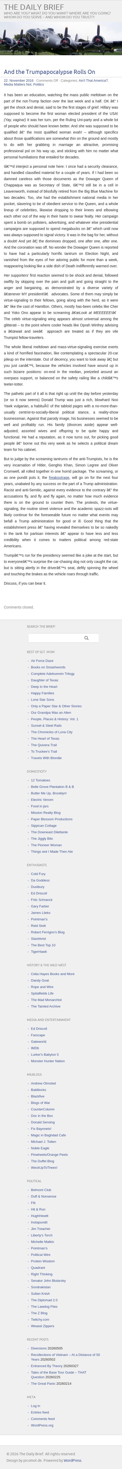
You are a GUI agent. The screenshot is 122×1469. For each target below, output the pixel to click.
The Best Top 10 (43, 945)
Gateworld (38, 1042)
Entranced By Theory (47, 1366)
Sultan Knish (40, 1294)
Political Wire (41, 1255)
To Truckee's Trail (44, 751)
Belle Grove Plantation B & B (52, 787)
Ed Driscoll (39, 893)
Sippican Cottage (44, 826)
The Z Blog (39, 1313)
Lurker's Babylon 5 (45, 1055)
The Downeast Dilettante (49, 832)
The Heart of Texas (45, 738)
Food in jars (40, 806)
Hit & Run (38, 1209)
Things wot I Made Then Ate (52, 852)
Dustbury (38, 887)
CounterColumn (43, 1109)
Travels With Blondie (46, 758)
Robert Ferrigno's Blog (48, 932)
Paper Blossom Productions (52, 819)
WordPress (72, 1461)
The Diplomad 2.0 (44, 1300)
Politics (38, 84)
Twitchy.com (40, 1319)
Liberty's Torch (42, 1235)
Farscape (38, 1035)
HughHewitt (39, 1216)
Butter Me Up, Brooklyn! (49, 793)
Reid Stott (38, 926)
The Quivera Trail (44, 745)
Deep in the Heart (44, 687)
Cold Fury (38, 874)
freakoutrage (59, 477)
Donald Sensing (43, 1122)
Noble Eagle (40, 1148)
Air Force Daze (42, 661)
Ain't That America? (93, 80)
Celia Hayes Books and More (53, 974)
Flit (33, 1203)
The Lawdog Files (44, 1307)
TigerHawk (39, 952)
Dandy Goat (40, 980)
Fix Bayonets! (41, 1129)
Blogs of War (40, 1103)
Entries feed (40, 1412)
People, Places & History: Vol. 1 (54, 719)
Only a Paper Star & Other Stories (56, 706)
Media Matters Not (17, 84)
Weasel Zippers (42, 1326)
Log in (35, 1406)
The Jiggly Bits (42, 839)
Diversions (39, 1348)
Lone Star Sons (42, 700)
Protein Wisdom (43, 1261)
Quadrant (38, 1268)
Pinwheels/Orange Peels (49, 1155)
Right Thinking (42, 1274)
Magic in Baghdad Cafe (48, 1135)
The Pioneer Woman (46, 845)
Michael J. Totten (43, 1142)
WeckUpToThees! (44, 1168)
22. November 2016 (18, 80)
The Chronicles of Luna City (52, 732)
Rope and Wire (42, 987)
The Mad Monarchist (46, 1000)
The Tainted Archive (46, 1006)
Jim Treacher (41, 1229)
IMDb (35, 1048)
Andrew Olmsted (43, 1083)
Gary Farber (40, 906)
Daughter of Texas (44, 680)
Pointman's (39, 919)
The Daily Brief (34, 7)
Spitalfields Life (42, 993)
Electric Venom (42, 800)
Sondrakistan (41, 1287)
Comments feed (43, 1419)
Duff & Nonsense (43, 1196)
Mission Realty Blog (46, 813)
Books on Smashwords (48, 667)
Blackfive (38, 1096)
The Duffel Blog (42, 1161)
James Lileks (41, 913)
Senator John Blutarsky (48, 1281)
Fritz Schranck (42, 900)
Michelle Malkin (42, 1242)
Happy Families (42, 693)
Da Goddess (40, 880)
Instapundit (39, 1222)
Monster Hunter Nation (48, 1061)
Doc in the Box (42, 1116)
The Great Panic (43, 1384)
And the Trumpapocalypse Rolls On (49, 72)
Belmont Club (41, 1190)
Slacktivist (38, 939)
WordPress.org (42, 1425)
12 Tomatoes (40, 780)
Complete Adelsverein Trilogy (53, 674)
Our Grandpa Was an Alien (51, 713)
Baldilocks (38, 1090)
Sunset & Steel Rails (46, 725)
